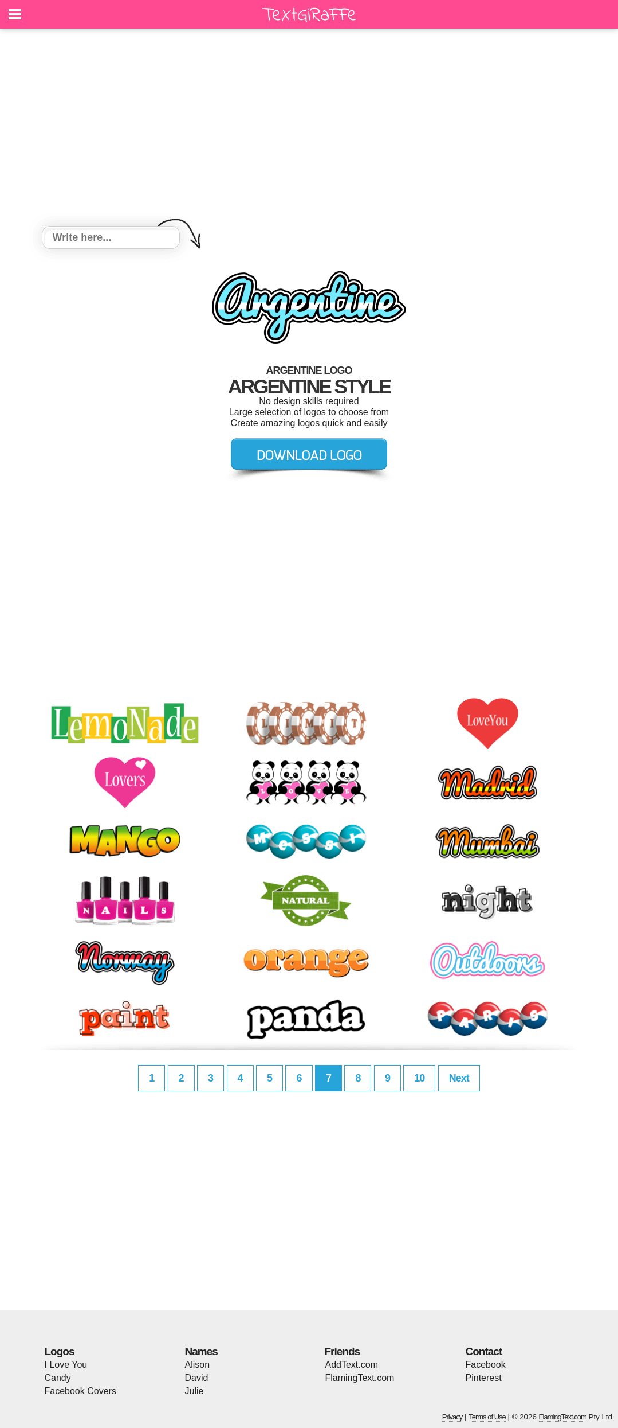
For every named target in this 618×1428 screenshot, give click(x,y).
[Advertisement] (309, 129)
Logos (59, 1351)
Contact (484, 1351)
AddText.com (351, 1365)
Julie (194, 1391)
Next (459, 1078)
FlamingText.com (360, 1378)
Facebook (486, 1365)
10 (419, 1078)
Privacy (452, 1417)
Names (201, 1351)
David (196, 1378)
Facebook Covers (80, 1391)
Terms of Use (487, 1417)
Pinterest (484, 1378)
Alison (197, 1365)
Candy (58, 1378)
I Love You (66, 1365)
